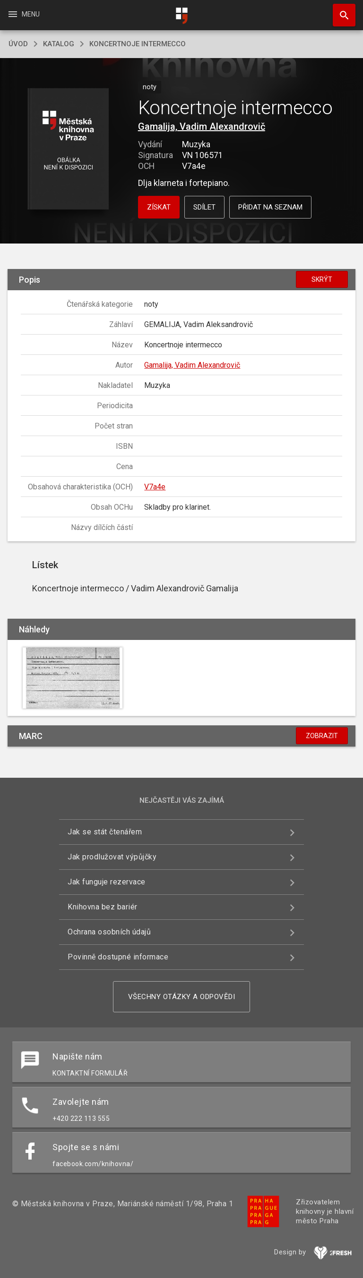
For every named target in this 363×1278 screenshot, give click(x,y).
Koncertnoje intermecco (137, 44)
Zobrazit (322, 736)
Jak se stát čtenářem (105, 831)
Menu (23, 14)
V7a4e (154, 486)
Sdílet (204, 207)
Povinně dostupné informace (118, 956)
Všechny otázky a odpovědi (181, 996)
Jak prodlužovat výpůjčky (112, 856)
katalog (58, 44)
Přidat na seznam (270, 207)
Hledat (340, 10)
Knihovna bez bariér (103, 906)
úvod (18, 44)
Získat (159, 207)
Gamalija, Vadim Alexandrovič (201, 126)
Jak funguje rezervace (107, 881)
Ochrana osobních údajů (109, 931)
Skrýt (321, 279)
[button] (67, 149)
